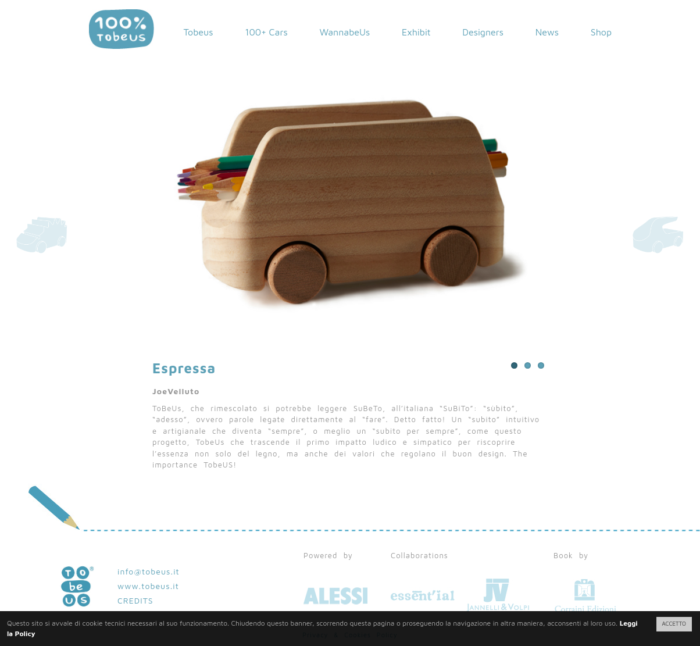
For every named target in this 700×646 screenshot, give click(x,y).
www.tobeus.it (148, 586)
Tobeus (198, 32)
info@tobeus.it (148, 571)
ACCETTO (674, 623)
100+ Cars (266, 32)
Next (449, 181)
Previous (251, 181)
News (547, 32)
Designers (482, 32)
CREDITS (135, 600)
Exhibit (416, 32)
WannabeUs (344, 32)
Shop (601, 32)
